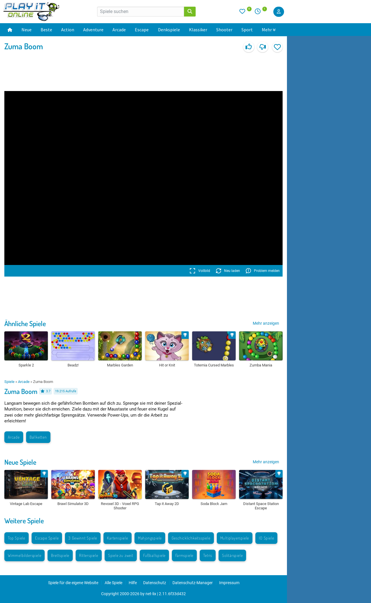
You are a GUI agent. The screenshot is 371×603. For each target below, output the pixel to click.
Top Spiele (16, 537)
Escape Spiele (47, 537)
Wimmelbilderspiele (24, 555)
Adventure (93, 29)
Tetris (207, 555)
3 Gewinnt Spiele (82, 537)
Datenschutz (154, 582)
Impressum (229, 582)
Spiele (9, 381)
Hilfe (133, 582)
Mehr (269, 29)
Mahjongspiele (150, 537)
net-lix (151, 593)
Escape (142, 29)
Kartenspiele (117, 537)
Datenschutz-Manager (192, 582)
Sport (247, 29)
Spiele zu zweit (120, 555)
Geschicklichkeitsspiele (191, 537)
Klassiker (198, 29)
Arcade (119, 29)
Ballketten (38, 437)
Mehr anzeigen (266, 323)
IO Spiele (266, 537)
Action (67, 29)
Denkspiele (169, 29)
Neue (26, 29)
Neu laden (228, 270)
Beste (46, 29)
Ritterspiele (88, 555)
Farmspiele (184, 555)
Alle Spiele (113, 582)
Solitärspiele (232, 555)
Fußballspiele (154, 555)
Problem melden (263, 270)
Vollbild (200, 271)
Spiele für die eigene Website (73, 582)
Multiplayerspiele (234, 537)
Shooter (224, 29)
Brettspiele (60, 555)
